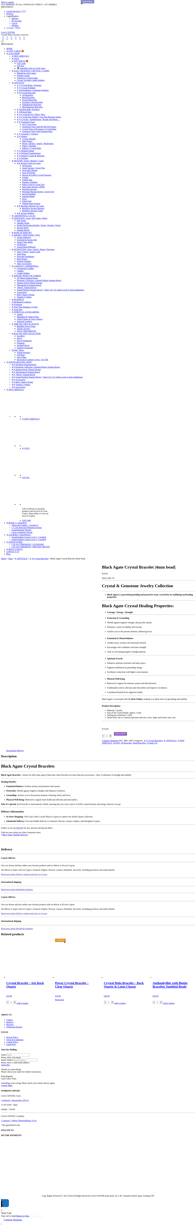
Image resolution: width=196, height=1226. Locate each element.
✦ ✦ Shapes (22, 136)
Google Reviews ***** (16, 11)
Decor (19, 338)
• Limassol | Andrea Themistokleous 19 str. (19, 1120)
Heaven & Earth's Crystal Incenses (36, 175)
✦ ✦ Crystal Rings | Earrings (29, 85)
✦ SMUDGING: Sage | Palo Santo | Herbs (29, 218)
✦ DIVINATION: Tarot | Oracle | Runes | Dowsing (33, 249)
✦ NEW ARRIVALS (20, 56)
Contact (9, 1020)
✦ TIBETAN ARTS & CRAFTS (25, 324)
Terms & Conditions (14, 1040)
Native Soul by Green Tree (33, 184)
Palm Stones (27, 141)
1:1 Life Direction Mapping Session (27, 527)
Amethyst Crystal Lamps (27, 78)
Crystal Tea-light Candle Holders (31, 80)
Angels (20, 314)
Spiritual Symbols (24, 321)
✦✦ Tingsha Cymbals (21, 385)
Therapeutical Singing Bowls (29, 285)
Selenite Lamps (23, 75)
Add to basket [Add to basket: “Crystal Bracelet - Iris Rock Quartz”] (22, 1003)
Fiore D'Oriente (28, 173)
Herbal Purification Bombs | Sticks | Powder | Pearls (39, 225)
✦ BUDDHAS (18, 299)
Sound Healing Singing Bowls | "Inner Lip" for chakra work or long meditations (50, 290)
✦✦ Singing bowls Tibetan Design (26, 370)
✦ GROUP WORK (14, 542)
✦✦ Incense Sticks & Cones (29, 163)
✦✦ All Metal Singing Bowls (24, 365)
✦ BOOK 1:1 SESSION (16, 523)
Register (15, 18)
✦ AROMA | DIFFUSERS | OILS (26, 235)
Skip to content (7, 2)
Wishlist (15, 25)
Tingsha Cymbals (24, 297)
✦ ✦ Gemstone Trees (26, 122)
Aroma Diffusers (24, 237)
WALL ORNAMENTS (26, 331)
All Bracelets (27, 95)
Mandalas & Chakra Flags (28, 317)
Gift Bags (21, 355)
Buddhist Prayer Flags (26, 326)
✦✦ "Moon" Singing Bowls (23, 375)
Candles (20, 271)
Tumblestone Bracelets (31, 105)
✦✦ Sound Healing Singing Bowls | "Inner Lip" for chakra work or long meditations (47, 377)
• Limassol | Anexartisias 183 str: (15, 1100)
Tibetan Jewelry (23, 329)
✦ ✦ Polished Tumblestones (29, 153)
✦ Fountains (17, 304)
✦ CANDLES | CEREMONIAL (25, 266)
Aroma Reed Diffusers (26, 247)
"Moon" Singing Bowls (26, 287)
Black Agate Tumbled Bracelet (15, 835)
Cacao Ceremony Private (22, 532)
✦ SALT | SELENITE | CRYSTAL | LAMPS (30, 71)
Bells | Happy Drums (25, 295)
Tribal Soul (27, 201)
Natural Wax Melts (25, 242)
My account (17, 21)
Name (3, 1055)
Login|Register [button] (12, 16)
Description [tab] (11, 751)
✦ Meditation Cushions (21, 302)
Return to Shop (23, 1216)
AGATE (116, 743)
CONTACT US (12, 552)
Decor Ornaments (24, 341)
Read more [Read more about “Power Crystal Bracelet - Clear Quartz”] (59, 1000)
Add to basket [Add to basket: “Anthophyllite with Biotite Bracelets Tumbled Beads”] (168, 1003)
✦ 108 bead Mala (24, 112)
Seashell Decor (23, 345)
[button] (7, 7)
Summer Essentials (25, 348)
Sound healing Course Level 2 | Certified (29, 539)
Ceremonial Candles (25, 268)
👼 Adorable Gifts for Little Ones (31, 68)
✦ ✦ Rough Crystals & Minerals (30, 156)
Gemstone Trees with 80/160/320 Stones (39, 127)
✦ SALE (15, 58)
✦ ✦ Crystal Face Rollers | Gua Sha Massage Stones (39, 117)
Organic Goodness (30, 182)
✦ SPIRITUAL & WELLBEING (25, 312)
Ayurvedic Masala (29, 170)
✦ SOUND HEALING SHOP (19, 362)
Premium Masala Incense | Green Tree (38, 192)
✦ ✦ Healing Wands (25, 151)
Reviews (10, 1024)
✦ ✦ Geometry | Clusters (27, 134)
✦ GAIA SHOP (13, 53)
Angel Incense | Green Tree (33, 168)
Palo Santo (21, 221)
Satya (24, 199)
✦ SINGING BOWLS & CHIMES (26, 276)
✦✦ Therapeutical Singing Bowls (26, 372)
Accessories (22, 292)
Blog (8, 554)
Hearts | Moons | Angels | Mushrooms (38, 143)
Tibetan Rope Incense (31, 203)
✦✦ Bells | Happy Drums (22, 382)
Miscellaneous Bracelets (32, 107)
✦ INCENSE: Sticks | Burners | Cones (28, 161)
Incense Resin (22, 228)
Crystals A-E (152, 743)
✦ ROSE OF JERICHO (22, 232)
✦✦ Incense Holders (25, 213)
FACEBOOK (18, 828)
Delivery (10, 14)
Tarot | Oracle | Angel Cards (28, 252)
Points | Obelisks (29, 146)
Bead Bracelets (28, 97)
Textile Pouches (23, 352)
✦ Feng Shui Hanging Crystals (25, 307)
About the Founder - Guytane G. (25, 525)
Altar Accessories (24, 264)
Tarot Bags (21, 254)
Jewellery (21, 336)
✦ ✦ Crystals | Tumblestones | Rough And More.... (38, 119)
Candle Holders (23, 273)
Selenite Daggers (24, 261)
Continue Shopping (110, 741)
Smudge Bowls (23, 230)
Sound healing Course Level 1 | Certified (29, 537)
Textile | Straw (18, 350)
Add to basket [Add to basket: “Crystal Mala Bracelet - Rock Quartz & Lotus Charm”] (120, 1003)
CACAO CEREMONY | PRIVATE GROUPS (31, 547)
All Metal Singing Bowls (27, 278)
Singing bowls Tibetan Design (29, 283)
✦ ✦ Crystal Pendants (26, 88)
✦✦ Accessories (18, 380)
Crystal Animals (29, 139)
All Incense (27, 166)
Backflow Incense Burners (33, 208)
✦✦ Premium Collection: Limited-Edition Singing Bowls (36, 367)
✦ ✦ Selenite (22, 158)
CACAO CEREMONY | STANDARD (28, 544)
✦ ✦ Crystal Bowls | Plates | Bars (31, 114)
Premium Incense (29, 189)
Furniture (21, 343)
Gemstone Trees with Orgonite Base (37, 131)
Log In (14, 23)
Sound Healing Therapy (22, 530)
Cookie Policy (12, 1042)
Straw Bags (21, 357)
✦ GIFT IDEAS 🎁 (20, 61)
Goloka (25, 177)
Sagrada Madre (28, 196)
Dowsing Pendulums (25, 256)
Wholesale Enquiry (14, 1027)
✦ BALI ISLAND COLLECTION (26, 333)
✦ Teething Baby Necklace (28, 109)
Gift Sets (20, 66)
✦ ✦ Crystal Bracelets (26, 93)
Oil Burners (22, 244)
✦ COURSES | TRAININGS (18, 535)
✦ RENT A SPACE (14, 549)
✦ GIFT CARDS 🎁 (15, 51)
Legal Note (11, 1044)
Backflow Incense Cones (32, 211)
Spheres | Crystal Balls (31, 148)
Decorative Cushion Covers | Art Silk (32, 360)
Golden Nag (27, 180)
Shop (10, 558)
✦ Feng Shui (17, 309)
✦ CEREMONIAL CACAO (23, 216)
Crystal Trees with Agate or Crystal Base (39, 129)
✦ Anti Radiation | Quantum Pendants (33, 90)
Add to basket (120, 734)
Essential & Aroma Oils (27, 240)
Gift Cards (21, 63)
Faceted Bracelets (29, 100)
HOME (9, 48)
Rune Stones (22, 259)
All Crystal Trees (29, 124)
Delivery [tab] (20, 751)
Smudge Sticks (23, 223)
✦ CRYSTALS (18, 83)
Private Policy (12, 1037)
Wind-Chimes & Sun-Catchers (30, 319)
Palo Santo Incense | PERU (33, 187)
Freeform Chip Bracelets (32, 102)
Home (3, 558)
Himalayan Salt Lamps (26, 73)
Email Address (7, 1060)
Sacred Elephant (29, 194)
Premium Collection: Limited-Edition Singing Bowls (39, 280)
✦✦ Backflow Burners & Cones (30, 206)
